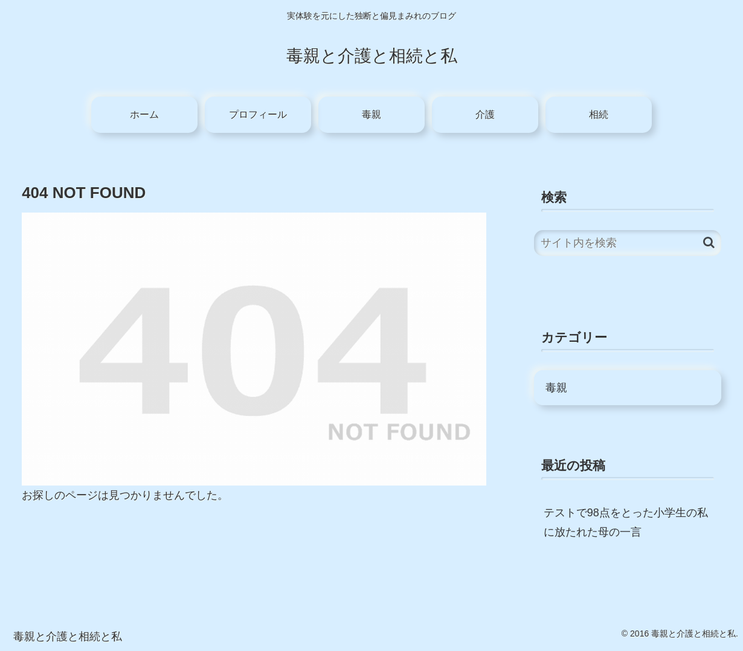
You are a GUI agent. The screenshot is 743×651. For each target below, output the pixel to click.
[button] (708, 242)
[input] (627, 243)
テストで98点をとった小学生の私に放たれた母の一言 (626, 522)
